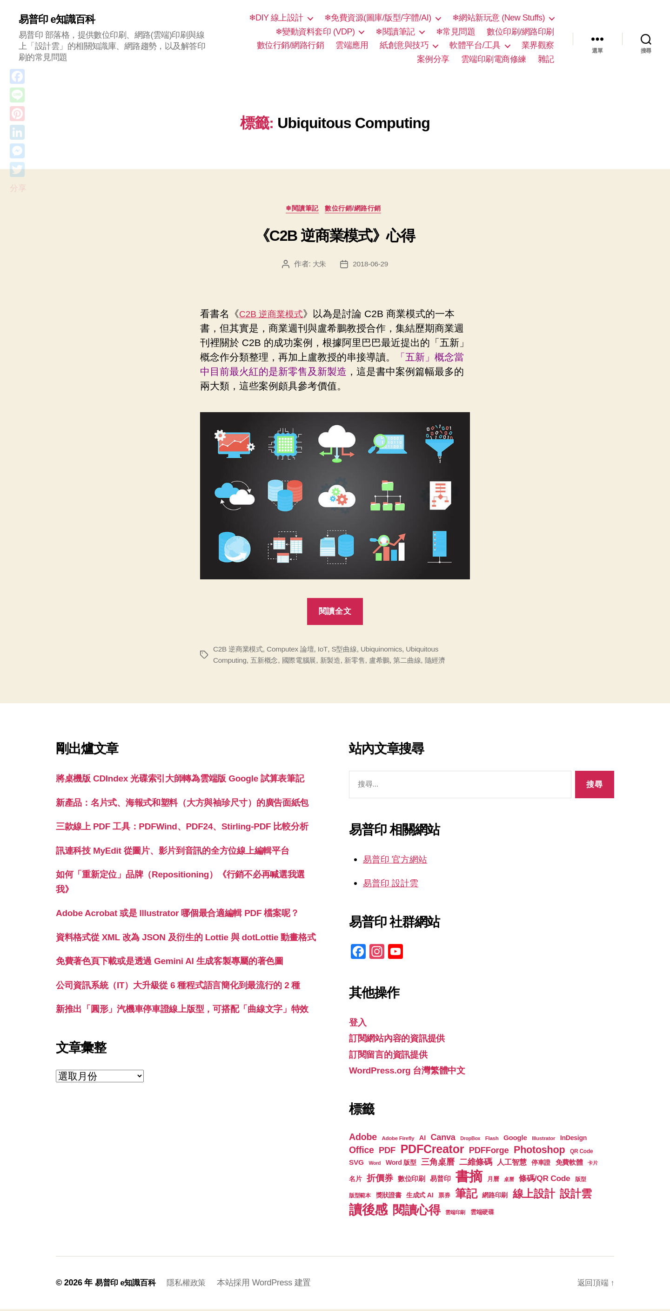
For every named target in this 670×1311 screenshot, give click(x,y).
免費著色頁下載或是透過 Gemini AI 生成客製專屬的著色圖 (182, 1036)
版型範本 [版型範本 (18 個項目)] (360, 1197)
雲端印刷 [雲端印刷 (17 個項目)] (455, 1214)
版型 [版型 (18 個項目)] (580, 1181)
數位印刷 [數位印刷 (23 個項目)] (411, 1180)
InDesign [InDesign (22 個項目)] (573, 1139)
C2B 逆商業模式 (274, 315)
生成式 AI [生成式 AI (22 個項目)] (419, 1197)
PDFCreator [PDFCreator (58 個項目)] (432, 1150)
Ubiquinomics (388, 651)
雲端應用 (351, 45)
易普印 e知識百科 (60, 19)
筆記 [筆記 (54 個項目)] (466, 1195)
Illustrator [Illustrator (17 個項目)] (543, 1140)
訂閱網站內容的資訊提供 (402, 1039)
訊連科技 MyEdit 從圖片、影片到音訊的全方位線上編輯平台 (185, 895)
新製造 (337, 662)
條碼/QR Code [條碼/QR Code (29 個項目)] (544, 1180)
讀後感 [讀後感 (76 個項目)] (368, 1211)
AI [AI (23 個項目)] (422, 1139)
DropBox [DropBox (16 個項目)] (470, 1140)
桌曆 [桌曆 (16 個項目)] (509, 1181)
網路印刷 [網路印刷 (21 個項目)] (495, 1197)
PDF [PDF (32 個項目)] (387, 1152)
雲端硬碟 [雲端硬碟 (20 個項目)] (482, 1213)
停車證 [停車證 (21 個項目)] (540, 1164)
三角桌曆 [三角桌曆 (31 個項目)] (437, 1163)
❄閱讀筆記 (395, 31)
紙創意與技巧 (404, 45)
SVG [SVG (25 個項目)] (356, 1164)
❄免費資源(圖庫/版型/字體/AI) (377, 17)
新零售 (362, 662)
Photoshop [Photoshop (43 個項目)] (539, 1151)
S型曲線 (349, 651)
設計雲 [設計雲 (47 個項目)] (575, 1195)
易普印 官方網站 (398, 861)
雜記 (546, 59)
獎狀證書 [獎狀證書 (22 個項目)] (389, 1197)
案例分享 (433, 59)
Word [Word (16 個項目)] (374, 1165)
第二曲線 (417, 662)
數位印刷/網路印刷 (520, 31)
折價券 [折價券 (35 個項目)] (380, 1180)
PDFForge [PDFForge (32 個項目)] (489, 1152)
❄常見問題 (456, 31)
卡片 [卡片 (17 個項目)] (592, 1165)
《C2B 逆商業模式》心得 (335, 238)
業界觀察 (538, 45)
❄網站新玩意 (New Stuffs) (498, 17)
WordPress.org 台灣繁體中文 (413, 1071)
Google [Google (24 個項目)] (515, 1139)
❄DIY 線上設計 (276, 17)
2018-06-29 (371, 266)
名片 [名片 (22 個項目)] (355, 1180)
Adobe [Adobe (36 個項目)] (363, 1139)
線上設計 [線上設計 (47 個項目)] (534, 1195)
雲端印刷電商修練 (493, 59)
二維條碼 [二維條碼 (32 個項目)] (475, 1163)
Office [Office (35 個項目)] (361, 1152)
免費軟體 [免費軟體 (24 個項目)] (569, 1164)
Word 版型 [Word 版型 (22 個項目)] (401, 1164)
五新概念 (266, 662)
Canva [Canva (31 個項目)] (443, 1139)
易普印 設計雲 (393, 884)
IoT (328, 651)
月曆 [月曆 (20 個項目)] (493, 1180)
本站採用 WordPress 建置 (270, 1284)
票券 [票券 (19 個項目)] (444, 1197)
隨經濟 (447, 662)
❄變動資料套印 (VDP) (315, 31)
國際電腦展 (303, 662)
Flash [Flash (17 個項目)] (492, 1140)
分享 (18, 188)
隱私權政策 (191, 1284)
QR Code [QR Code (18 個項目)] (581, 1153)
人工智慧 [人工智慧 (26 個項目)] (511, 1164)
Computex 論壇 (294, 651)
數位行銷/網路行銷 (290, 45)
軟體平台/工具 (475, 45)
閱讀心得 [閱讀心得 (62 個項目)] (417, 1211)
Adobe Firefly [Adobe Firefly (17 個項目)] (398, 1140)
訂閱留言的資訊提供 (392, 1056)
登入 (358, 1024)
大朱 (318, 266)
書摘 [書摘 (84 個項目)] (469, 1178)
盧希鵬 (388, 662)
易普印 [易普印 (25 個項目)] (440, 1180)
